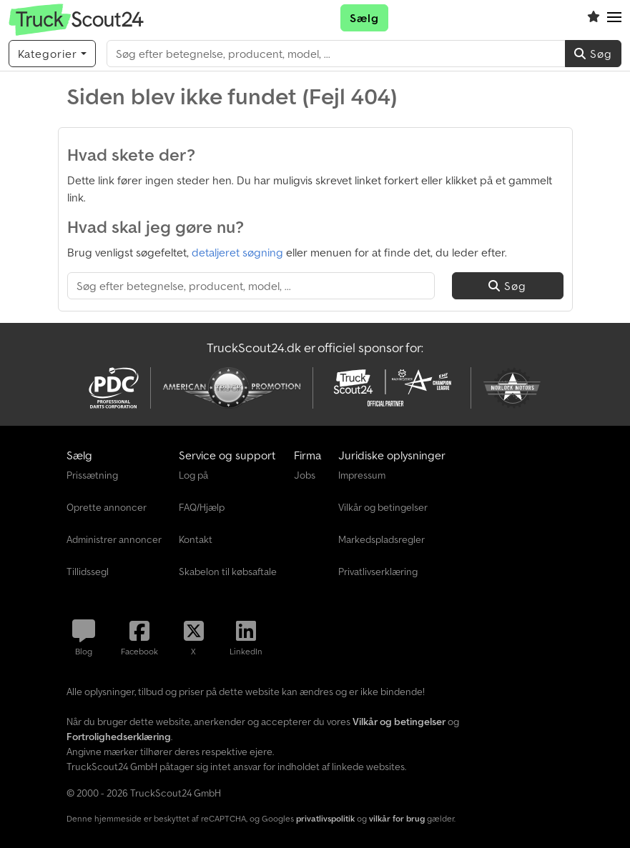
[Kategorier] (52, 53)
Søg (593, 53)
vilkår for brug (397, 818)
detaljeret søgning (237, 252)
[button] (614, 17)
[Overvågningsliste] (593, 17)
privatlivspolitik (325, 818)
